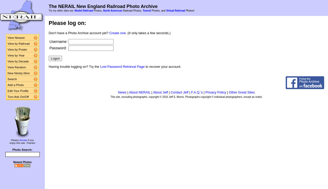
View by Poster (17, 49)
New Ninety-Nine (19, 73)
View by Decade (18, 61)
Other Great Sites (242, 92)
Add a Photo (16, 85)
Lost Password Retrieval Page (122, 67)
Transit (147, 10)
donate (23, 140)
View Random (17, 67)
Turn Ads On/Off (18, 96)
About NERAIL (139, 92)
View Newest (16, 37)
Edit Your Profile (18, 90)
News (122, 92)
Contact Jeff (179, 92)
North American (112, 10)
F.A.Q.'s (197, 92)
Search (12, 79)
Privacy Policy (216, 92)
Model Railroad (84, 10)
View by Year (16, 55)
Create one (117, 33)
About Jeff (160, 92)
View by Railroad (19, 43)
